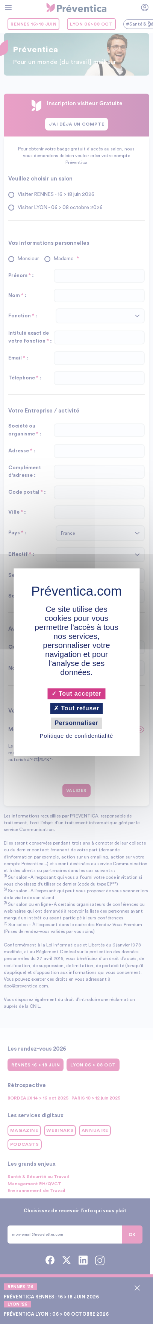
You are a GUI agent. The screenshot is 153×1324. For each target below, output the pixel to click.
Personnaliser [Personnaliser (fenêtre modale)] (76, 723)
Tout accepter (76, 693)
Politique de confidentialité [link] (76, 736)
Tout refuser (76, 708)
